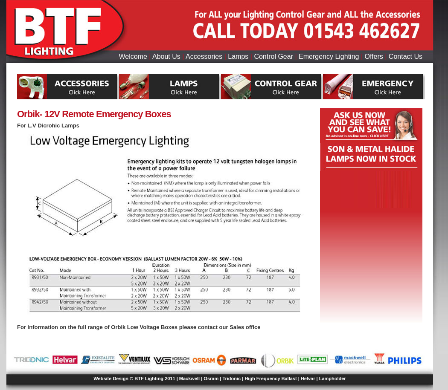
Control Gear (273, 56)
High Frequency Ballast (270, 378)
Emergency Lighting (329, 56)
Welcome (133, 56)
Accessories (204, 56)
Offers (374, 56)
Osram (211, 378)
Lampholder (332, 378)
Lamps (238, 56)
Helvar (308, 378)
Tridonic (231, 378)
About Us (166, 56)
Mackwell (189, 378)
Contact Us (405, 56)
